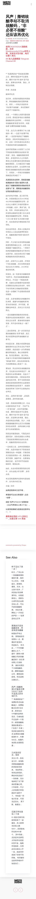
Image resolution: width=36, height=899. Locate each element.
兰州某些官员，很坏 (16, 753)
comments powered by (16, 545)
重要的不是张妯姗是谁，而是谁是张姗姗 (17, 627)
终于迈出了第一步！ (17, 567)
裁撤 (27, 41)
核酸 (17, 41)
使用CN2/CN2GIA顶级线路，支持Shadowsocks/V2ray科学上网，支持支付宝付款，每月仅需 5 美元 (18, 51)
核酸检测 (13, 41)
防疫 (20, 41)
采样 (24, 41)
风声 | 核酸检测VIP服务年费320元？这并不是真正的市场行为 (18, 691)
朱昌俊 (10, 38)
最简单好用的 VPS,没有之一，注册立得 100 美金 (17, 517)
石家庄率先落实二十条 (17, 812)
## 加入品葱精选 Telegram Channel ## (17, 60)
